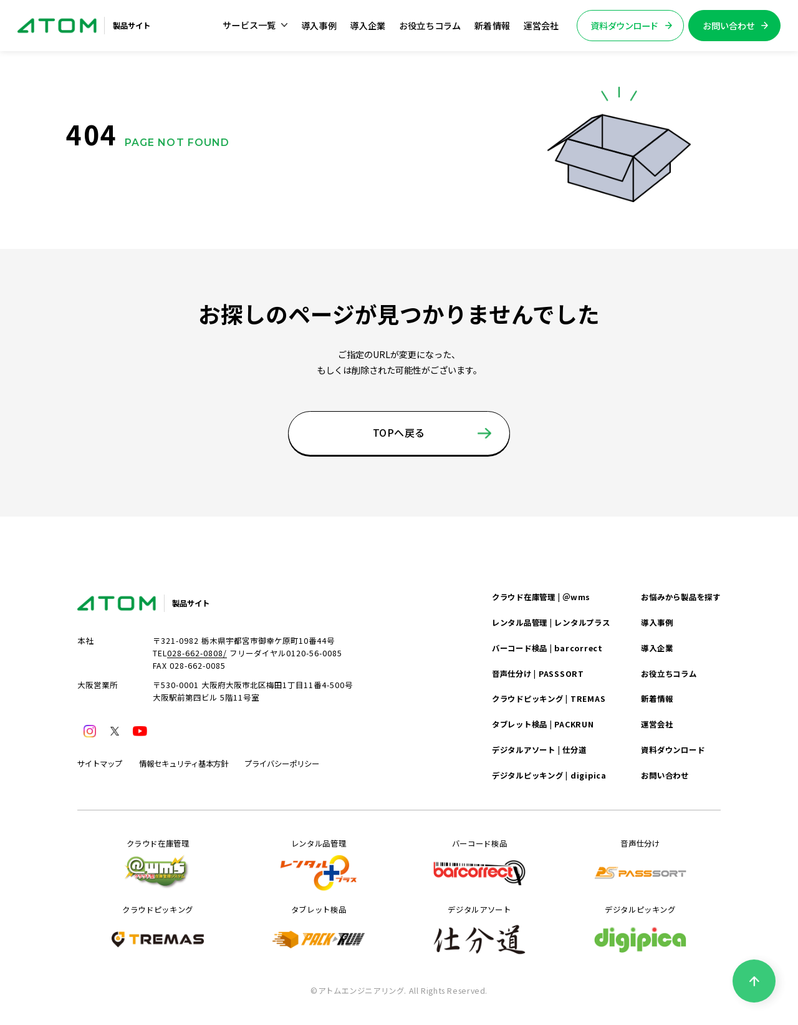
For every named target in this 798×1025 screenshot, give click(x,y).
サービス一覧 (255, 24)
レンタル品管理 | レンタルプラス (551, 622)
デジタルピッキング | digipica (549, 775)
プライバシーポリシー (281, 763)
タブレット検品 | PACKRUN (543, 724)
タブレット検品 (318, 931)
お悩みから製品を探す (680, 597)
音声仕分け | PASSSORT (538, 673)
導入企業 (367, 25)
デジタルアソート (479, 931)
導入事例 (319, 25)
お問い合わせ (664, 775)
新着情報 (492, 25)
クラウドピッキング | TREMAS (548, 698)
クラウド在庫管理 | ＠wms (541, 597)
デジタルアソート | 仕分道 (539, 749)
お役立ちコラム (430, 25)
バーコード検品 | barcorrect (547, 648)
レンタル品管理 (318, 864)
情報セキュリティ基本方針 (183, 763)
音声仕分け (640, 864)
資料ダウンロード (672, 749)
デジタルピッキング (640, 931)
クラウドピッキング (158, 931)
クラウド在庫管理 (158, 864)
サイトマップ (99, 763)
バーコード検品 (479, 864)
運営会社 (541, 25)
